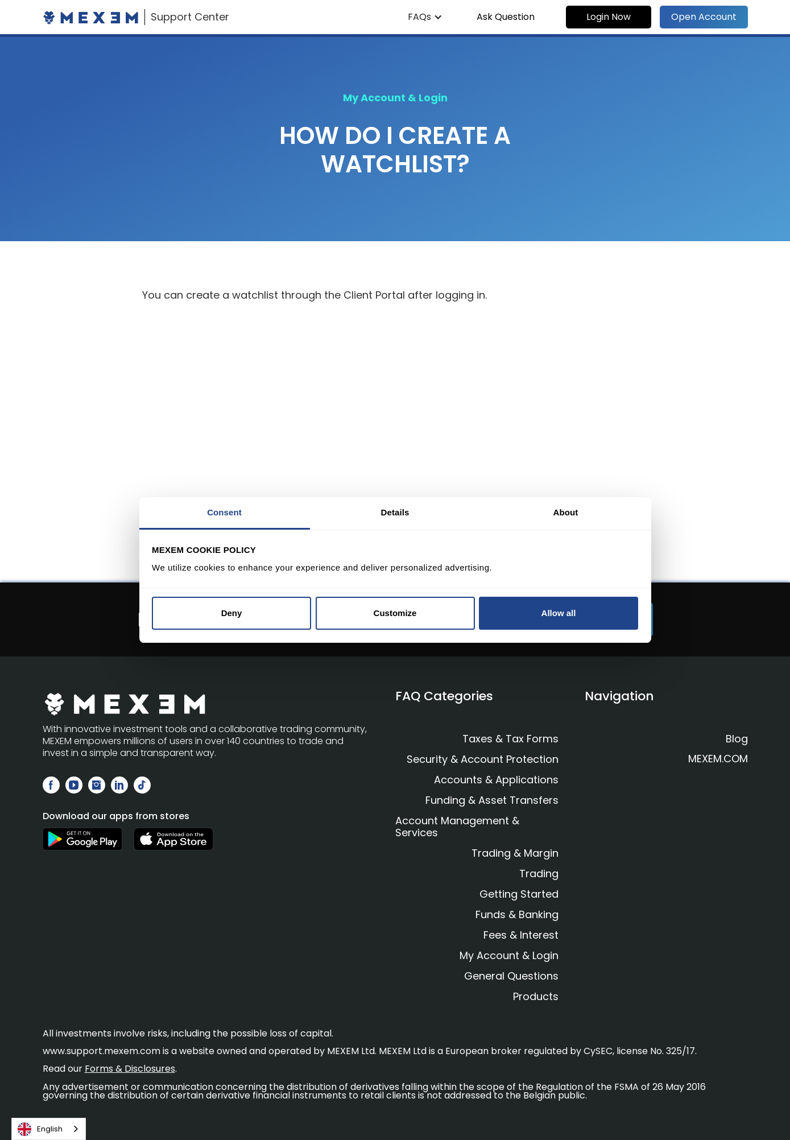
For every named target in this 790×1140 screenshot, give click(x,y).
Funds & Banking (517, 914)
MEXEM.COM (718, 759)
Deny (231, 613)
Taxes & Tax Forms (510, 739)
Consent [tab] (224, 512)
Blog (737, 739)
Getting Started (519, 894)
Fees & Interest (521, 935)
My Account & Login (509, 955)
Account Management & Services (457, 826)
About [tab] (565, 512)
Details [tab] (395, 512)
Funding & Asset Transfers (492, 800)
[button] (425, 17)
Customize (395, 613)
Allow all (558, 613)
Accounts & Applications (496, 780)
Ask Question (506, 16)
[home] (136, 17)
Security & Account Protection (483, 759)
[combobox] (48, 1129)
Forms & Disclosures (130, 1068)
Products (536, 996)
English (40, 1129)
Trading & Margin (515, 853)
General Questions (511, 976)
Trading (539, 873)
